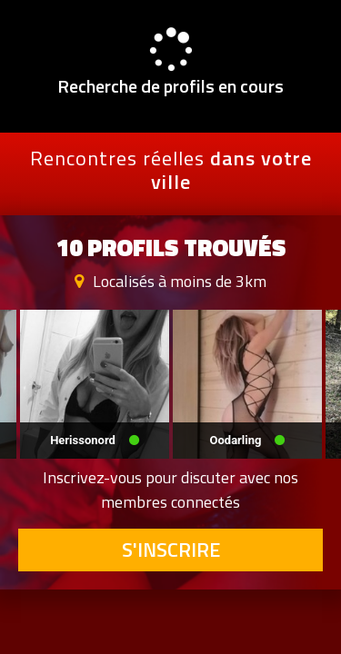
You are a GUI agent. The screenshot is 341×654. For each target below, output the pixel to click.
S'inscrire (171, 549)
